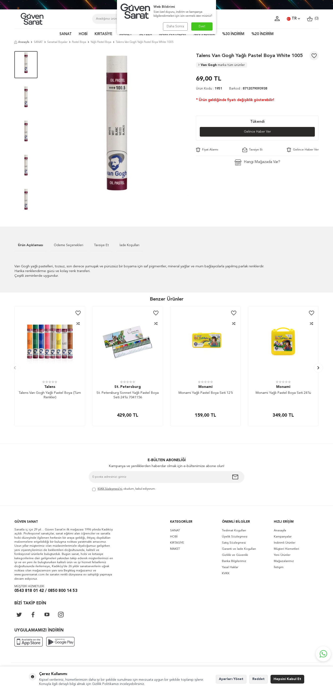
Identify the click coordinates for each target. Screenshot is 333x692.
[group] (117, 123)
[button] (14, 367)
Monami (205, 387)
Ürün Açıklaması (30, 245)
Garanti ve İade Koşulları (239, 548)
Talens (49, 387)
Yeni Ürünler (282, 555)
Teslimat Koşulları (234, 530)
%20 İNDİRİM (262, 34)
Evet (202, 26)
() (313, 18)
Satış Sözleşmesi (234, 542)
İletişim (278, 567)
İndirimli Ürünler (284, 542)
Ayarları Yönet (231, 679)
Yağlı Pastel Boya (101, 42)
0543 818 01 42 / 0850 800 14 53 (45, 591)
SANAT (65, 34)
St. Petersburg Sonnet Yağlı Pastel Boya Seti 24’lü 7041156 (127, 395)
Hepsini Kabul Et (287, 679)
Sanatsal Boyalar (57, 42)
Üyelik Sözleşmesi (234, 536)
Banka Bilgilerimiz (234, 561)
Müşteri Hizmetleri (286, 548)
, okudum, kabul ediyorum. (124, 489)
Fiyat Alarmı (207, 149)
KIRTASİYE (103, 34)
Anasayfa (21, 42)
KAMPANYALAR (172, 34)
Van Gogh (221, 65)
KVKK (225, 573)
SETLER (145, 34)
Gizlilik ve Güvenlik (235, 555)
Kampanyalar (282, 536)
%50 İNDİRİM (204, 34)
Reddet (258, 679)
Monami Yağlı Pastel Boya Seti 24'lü (283, 393)
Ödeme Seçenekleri (68, 245)
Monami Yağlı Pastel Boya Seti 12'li (205, 393)
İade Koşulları (129, 245)
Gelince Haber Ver (257, 131)
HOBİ (83, 34)
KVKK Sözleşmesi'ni (110, 489)
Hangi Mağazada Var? (257, 162)
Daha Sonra (175, 26)
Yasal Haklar (230, 567)
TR (293, 19)
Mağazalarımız (284, 561)
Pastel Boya (79, 42)
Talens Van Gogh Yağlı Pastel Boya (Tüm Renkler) (50, 395)
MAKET (125, 34)
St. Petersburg (127, 387)
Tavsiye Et (252, 149)
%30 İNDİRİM (233, 34)
